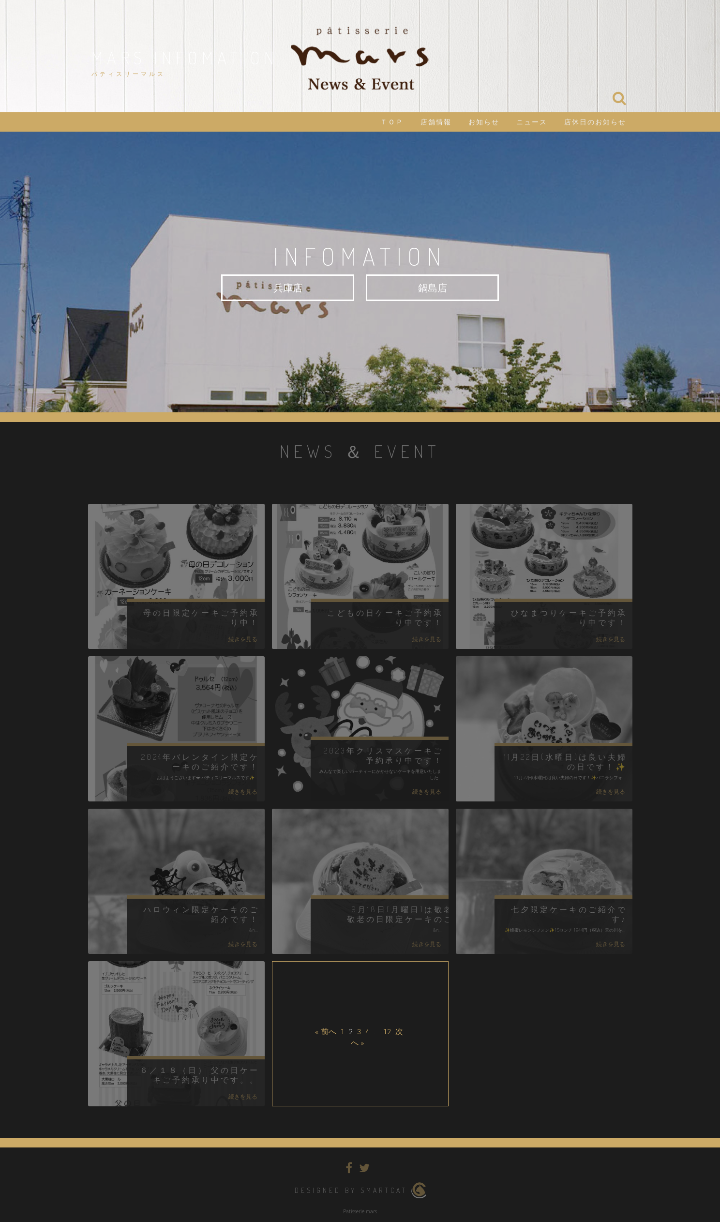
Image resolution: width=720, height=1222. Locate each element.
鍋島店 (432, 287)
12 (387, 1031)
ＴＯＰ (392, 122)
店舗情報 (435, 122)
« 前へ (325, 1031)
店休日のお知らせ (595, 122)
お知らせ (483, 122)
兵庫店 (287, 287)
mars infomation (184, 57)
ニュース (531, 122)
